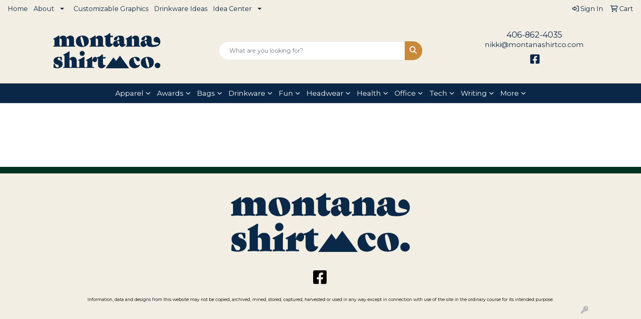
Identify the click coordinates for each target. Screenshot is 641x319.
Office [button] (405, 93)
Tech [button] (438, 93)
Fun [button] (286, 93)
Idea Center (232, 9)
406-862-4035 (534, 35)
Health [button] (369, 93)
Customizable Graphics (111, 9)
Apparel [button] (129, 93)
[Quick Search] (312, 50)
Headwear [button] (325, 93)
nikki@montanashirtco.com (534, 44)
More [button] (509, 93)
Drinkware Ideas (180, 9)
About (44, 9)
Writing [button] (474, 93)
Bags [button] (206, 93)
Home (18, 9)
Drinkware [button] (247, 93)
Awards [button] (170, 93)
